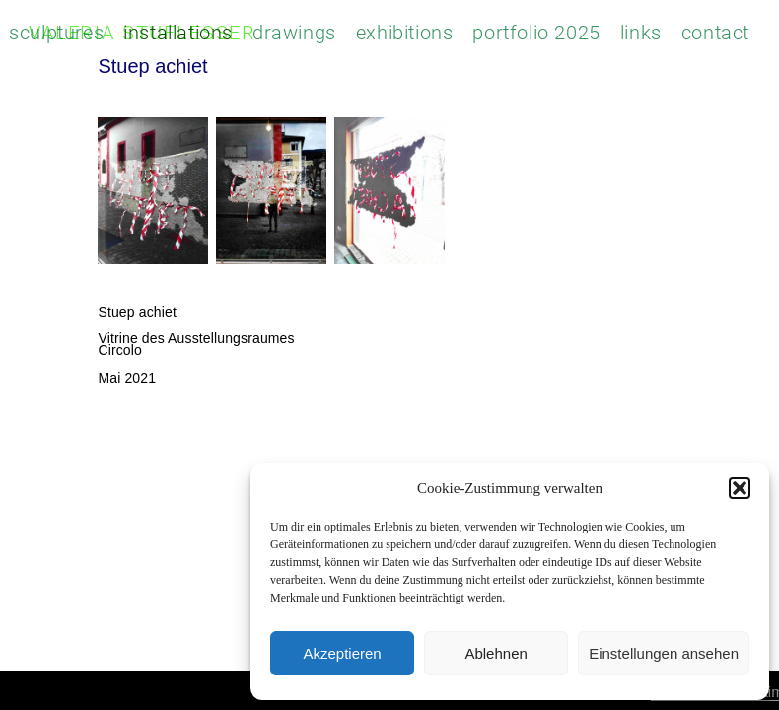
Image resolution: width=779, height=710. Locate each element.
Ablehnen (495, 653)
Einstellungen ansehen (664, 653)
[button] (739, 488)
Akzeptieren (342, 653)
